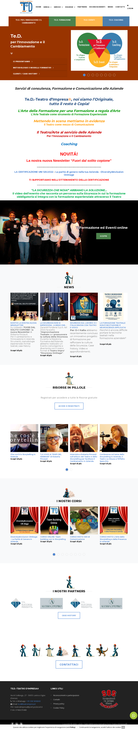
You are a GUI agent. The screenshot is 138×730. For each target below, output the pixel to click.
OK (123, 727)
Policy (72, 727)
